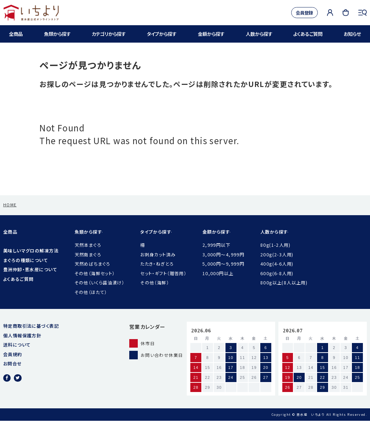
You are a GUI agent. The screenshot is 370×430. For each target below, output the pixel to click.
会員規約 (12, 363)
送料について (17, 354)
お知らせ (351, 34)
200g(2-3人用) (277, 264)
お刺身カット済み (157, 264)
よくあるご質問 (307, 34)
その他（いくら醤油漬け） (100, 292)
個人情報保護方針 (22, 345)
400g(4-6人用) (277, 273)
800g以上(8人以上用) (284, 292)
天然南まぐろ (88, 264)
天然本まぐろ (88, 254)
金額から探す (211, 34)
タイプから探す (162, 34)
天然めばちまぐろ (92, 273)
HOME (10, 214)
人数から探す (259, 34)
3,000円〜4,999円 (223, 264)
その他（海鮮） (154, 292)
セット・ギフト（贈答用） (163, 282)
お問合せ (12, 373)
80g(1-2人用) (275, 254)
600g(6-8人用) (277, 282)
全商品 (16, 34)
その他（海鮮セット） (95, 282)
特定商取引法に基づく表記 (31, 335)
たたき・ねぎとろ (157, 273)
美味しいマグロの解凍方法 (31, 260)
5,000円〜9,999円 (223, 273)
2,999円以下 (216, 254)
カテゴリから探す (108, 34)
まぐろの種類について (25, 269)
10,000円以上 (218, 282)
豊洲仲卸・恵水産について (30, 279)
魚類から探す (57, 34)
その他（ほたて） (91, 301)
